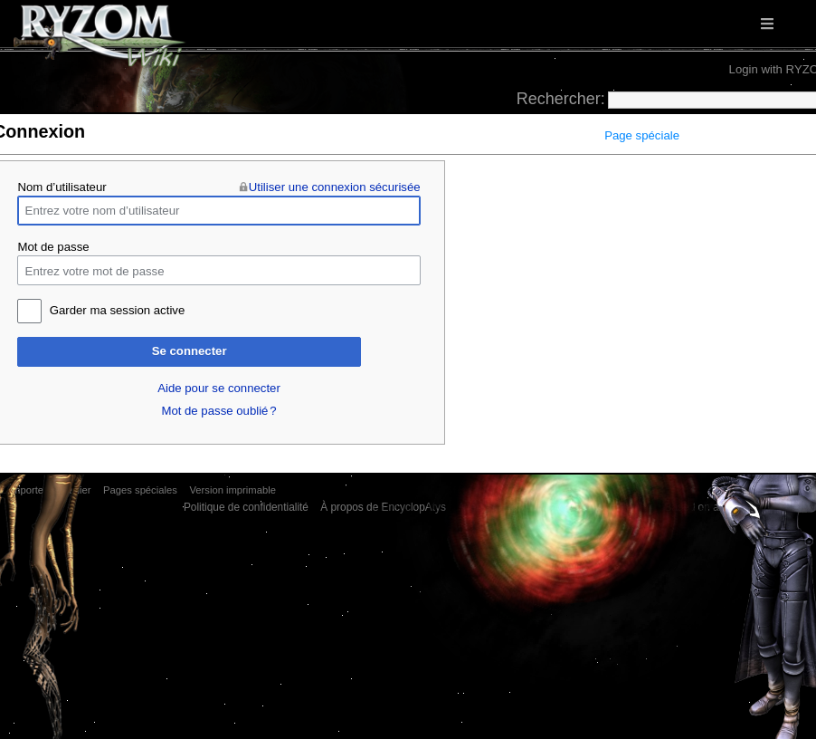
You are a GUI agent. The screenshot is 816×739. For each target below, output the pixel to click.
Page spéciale (641, 135)
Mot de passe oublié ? (218, 410)
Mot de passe (53, 247)
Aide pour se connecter (218, 388)
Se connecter (189, 351)
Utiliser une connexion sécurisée (335, 187)
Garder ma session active (117, 310)
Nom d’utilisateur (61, 187)
